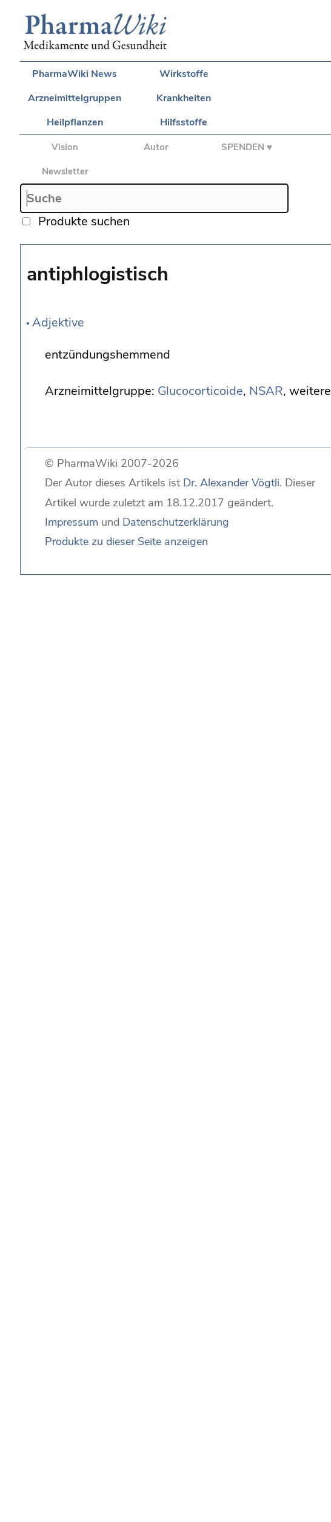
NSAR (266, 391)
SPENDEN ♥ (246, 147)
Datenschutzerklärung (175, 522)
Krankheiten (183, 98)
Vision (65, 147)
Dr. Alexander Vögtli (231, 482)
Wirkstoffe (184, 74)
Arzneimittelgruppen (74, 98)
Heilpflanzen (75, 122)
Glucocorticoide (200, 391)
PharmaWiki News (74, 74)
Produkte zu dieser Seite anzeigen (126, 541)
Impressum (71, 522)
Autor (156, 147)
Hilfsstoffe (183, 122)
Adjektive (58, 322)
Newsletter (65, 171)
